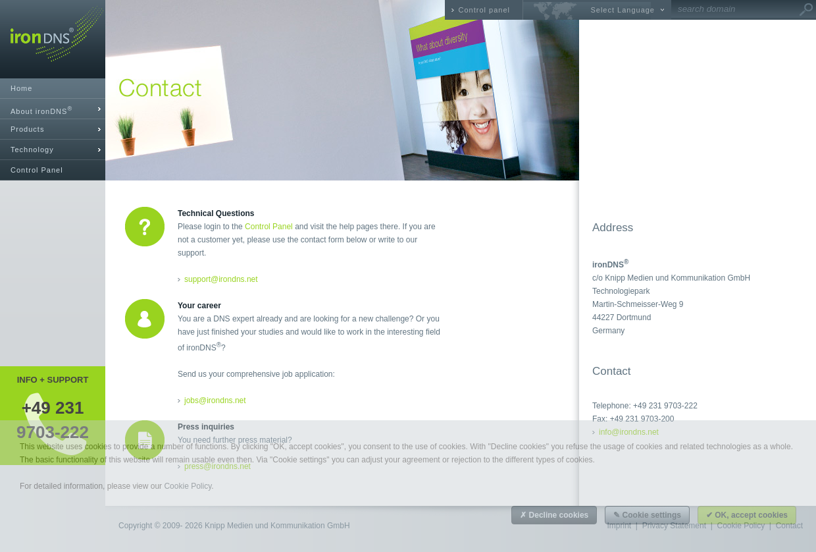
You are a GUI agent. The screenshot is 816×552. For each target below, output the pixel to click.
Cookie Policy (187, 486)
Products (27, 129)
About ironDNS (41, 110)
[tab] (52, 109)
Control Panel (37, 170)
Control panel (484, 10)
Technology (32, 149)
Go (806, 10)
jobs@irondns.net (215, 400)
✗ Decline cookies (554, 515)
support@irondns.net (221, 279)
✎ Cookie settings (647, 515)
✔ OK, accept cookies (747, 515)
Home (21, 88)
